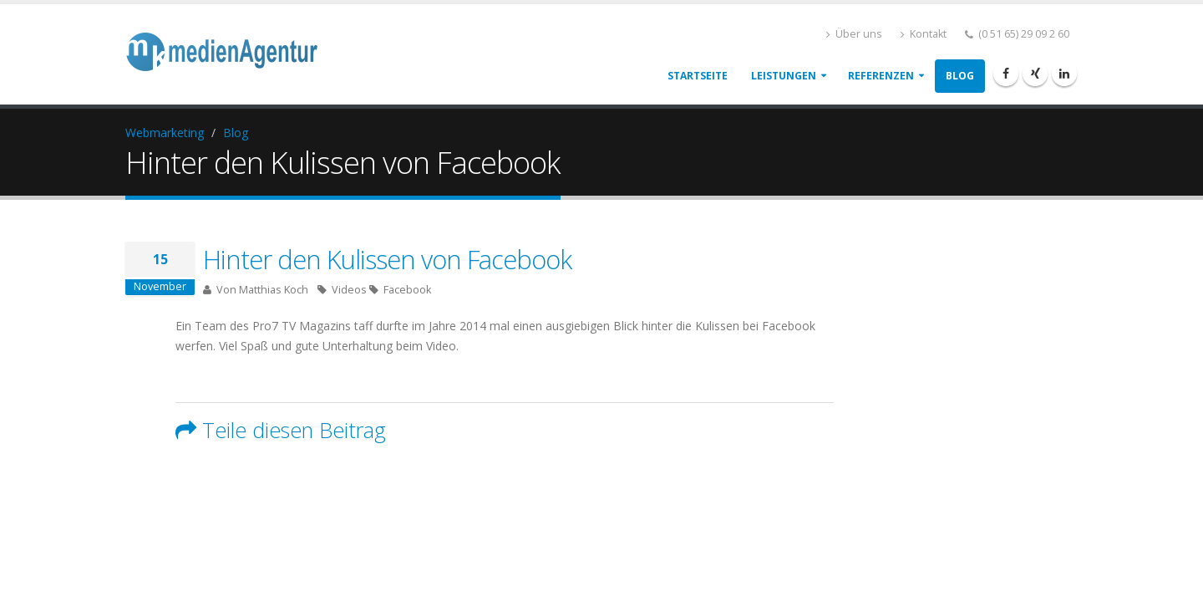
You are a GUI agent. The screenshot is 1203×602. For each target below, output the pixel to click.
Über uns (854, 34)
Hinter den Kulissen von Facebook (387, 259)
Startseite (697, 76)
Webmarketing (164, 132)
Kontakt (924, 34)
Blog (960, 76)
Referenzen (881, 76)
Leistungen (783, 76)
